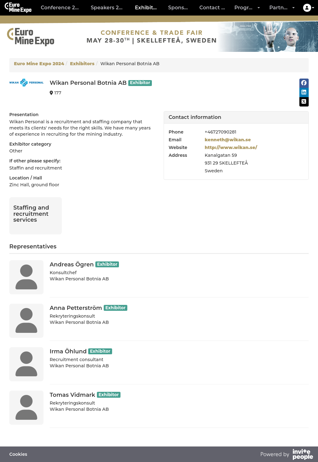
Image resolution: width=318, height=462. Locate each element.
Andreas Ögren (72, 264)
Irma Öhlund (68, 351)
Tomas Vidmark (72, 395)
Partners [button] (282, 8)
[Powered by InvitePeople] (286, 455)
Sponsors (180, 8)
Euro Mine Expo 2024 (39, 63)
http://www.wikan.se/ (231, 147)
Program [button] (247, 8)
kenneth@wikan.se (228, 140)
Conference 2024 (62, 8)
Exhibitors (148, 8)
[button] (308, 8)
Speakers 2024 (109, 8)
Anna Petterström (76, 308)
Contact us (213, 8)
